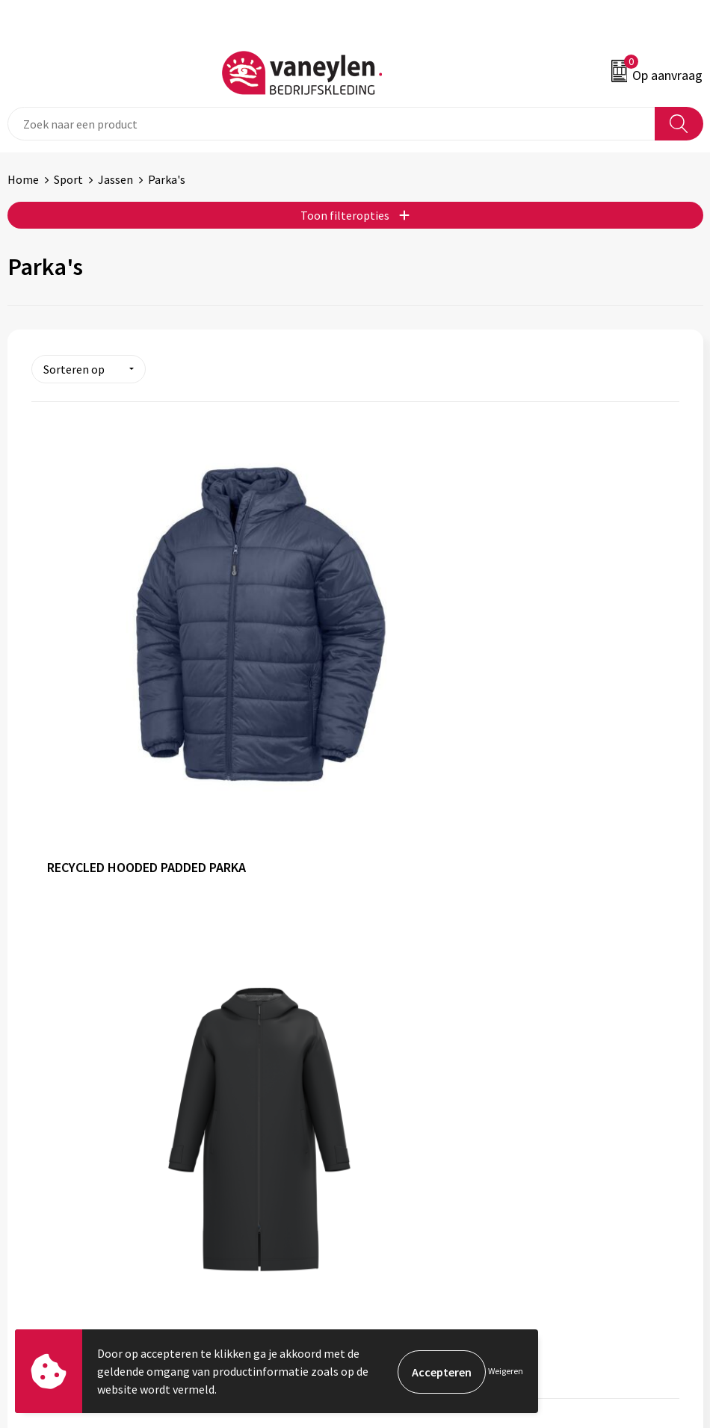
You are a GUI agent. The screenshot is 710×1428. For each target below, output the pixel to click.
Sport (68, 179)
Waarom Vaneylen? (411, 963)
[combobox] (331, 123)
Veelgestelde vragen (414, 1008)
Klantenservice (45, 1125)
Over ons (384, 895)
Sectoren (385, 940)
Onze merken (396, 917)
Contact (28, 1148)
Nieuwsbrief (393, 985)
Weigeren (505, 1370)
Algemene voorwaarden (423, 1125)
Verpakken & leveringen (67, 1170)
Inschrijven (664, 1307)
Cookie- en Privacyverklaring (435, 1148)
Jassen (115, 179)
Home (23, 179)
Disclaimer (389, 1170)
